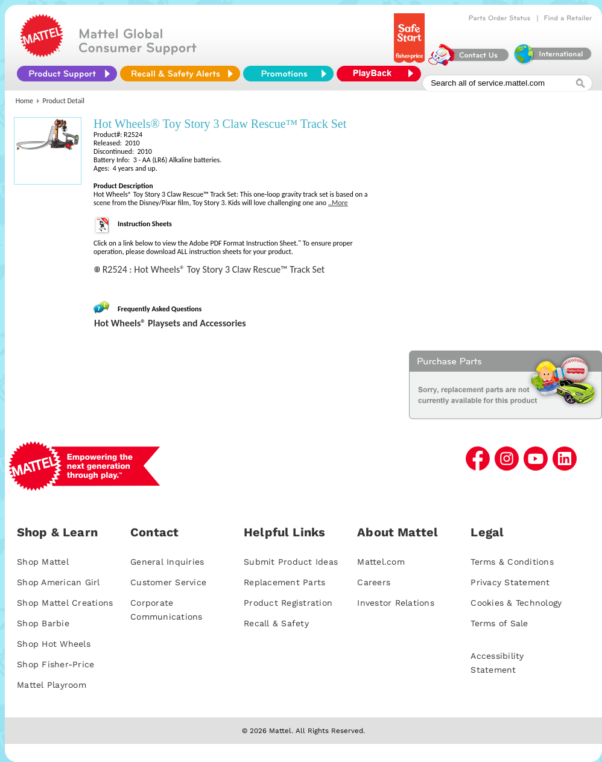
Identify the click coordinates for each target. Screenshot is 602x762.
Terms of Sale (499, 623)
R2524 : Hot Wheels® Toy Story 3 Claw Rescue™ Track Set (214, 269)
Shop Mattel (43, 562)
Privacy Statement (510, 582)
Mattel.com (381, 562)
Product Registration (288, 603)
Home (24, 101)
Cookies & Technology (516, 603)
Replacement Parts (284, 582)
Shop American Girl (58, 582)
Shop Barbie (43, 623)
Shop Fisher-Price (55, 664)
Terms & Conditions (512, 562)
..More (338, 202)
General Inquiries (167, 562)
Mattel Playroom (51, 685)
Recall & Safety (276, 623)
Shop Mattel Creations (65, 603)
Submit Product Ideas (291, 562)
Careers (373, 582)
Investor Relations (395, 603)
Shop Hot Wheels (53, 644)
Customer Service (168, 582)
